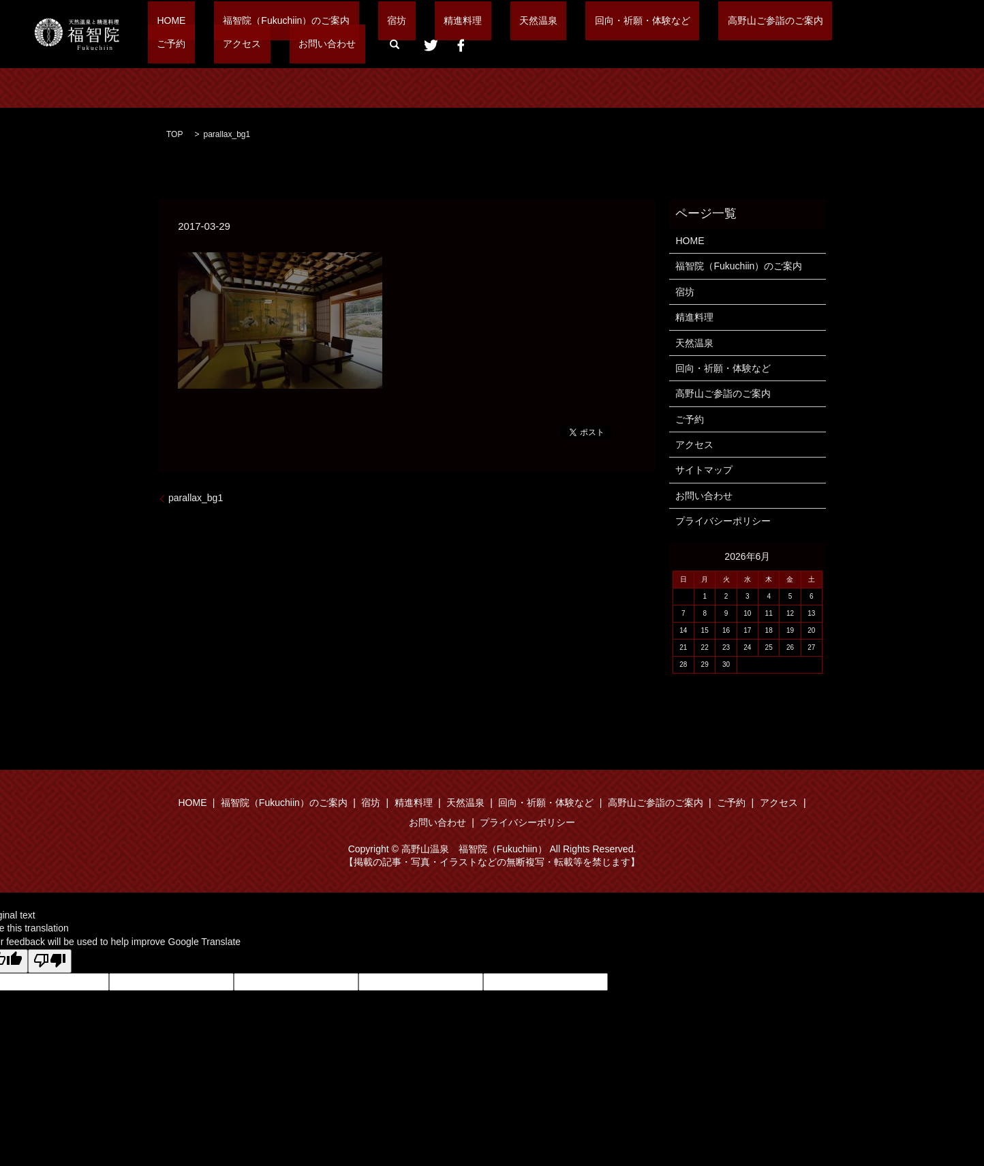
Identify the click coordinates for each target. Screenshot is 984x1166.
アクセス (790, 20)
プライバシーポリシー (723, 520)
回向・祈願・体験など (541, 20)
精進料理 (399, 20)
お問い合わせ (176, 43)
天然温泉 (456, 20)
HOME (162, 20)
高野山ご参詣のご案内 (656, 20)
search (234, 44)
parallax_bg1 (195, 497)
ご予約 (737, 20)
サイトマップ (704, 469)
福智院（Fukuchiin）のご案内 (259, 20)
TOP (174, 134)
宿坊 (350, 20)
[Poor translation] (50, 961)
